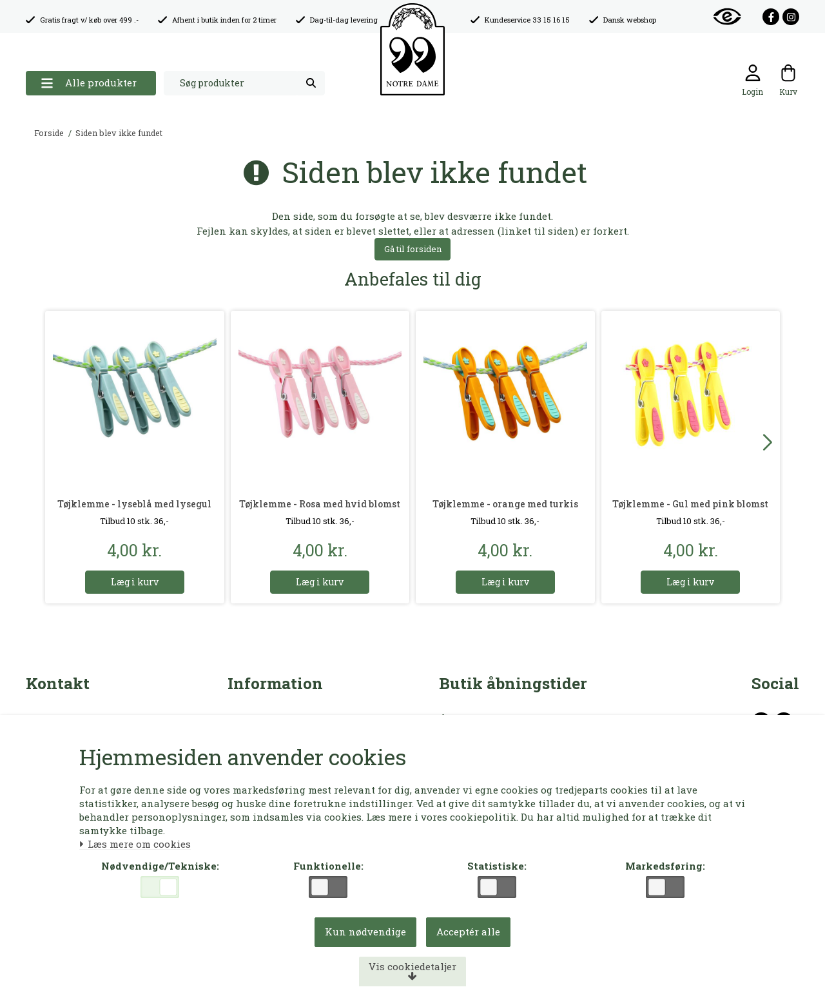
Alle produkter (89, 83)
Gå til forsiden (413, 249)
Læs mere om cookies (135, 844)
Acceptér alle (468, 932)
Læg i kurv (135, 582)
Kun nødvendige (365, 932)
